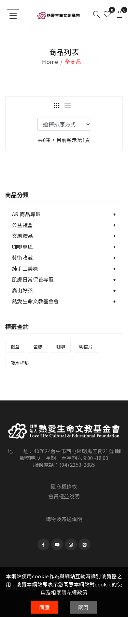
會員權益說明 (64, 496)
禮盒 (15, 346)
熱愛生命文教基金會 (35, 301)
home (50, 61)
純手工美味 (25, 268)
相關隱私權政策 (69, 592)
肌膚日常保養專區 (33, 279)
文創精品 (22, 235)
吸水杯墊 (20, 363)
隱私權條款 (64, 486)
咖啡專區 (22, 246)
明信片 (86, 346)
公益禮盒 (22, 224)
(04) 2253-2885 (77, 464)
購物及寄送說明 (64, 519)
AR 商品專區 (26, 214)
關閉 (83, 607)
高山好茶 (22, 290)
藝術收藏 (22, 257)
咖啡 (61, 346)
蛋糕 (38, 346)
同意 (44, 607)
